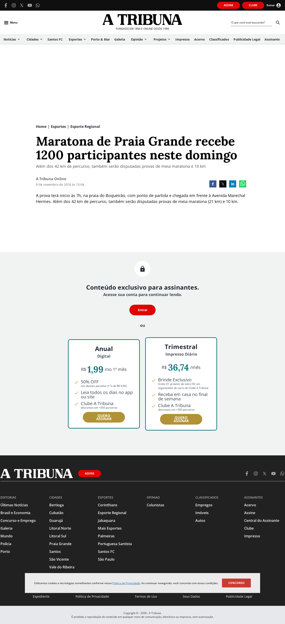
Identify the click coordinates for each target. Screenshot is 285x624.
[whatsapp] (242, 184)
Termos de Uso (146, 596)
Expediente (41, 596)
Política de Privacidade (126, 583)
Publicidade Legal (239, 596)
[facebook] (212, 184)
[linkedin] (232, 184)
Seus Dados (191, 596)
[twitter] (222, 184)
